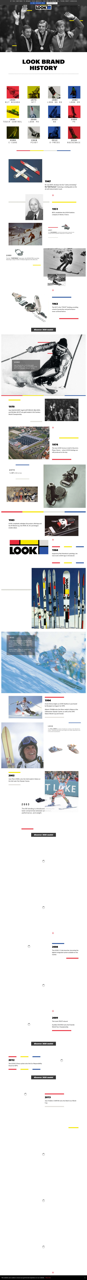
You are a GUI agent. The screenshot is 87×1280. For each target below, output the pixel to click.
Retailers (72, 7)
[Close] (85, 1277)
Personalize (52, 3)
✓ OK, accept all (37, 3)
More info (48, 1277)
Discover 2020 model (43, 835)
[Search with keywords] (84, 7)
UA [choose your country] (79, 6)
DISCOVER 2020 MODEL (43, 330)
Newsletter (60, 7)
